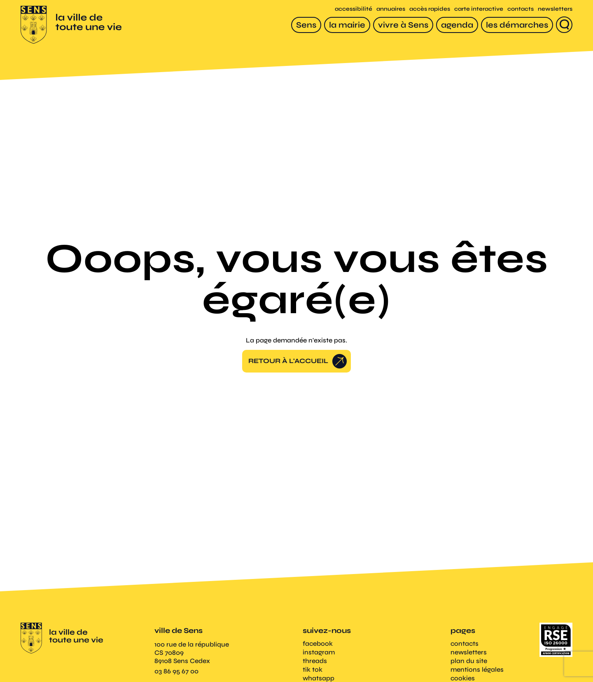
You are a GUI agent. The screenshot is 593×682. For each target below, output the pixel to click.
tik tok (312, 670)
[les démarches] (517, 25)
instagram (319, 653)
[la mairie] (347, 25)
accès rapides (429, 9)
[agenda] (457, 25)
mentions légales (477, 670)
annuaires (390, 9)
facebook (318, 644)
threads (315, 662)
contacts (520, 9)
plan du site (469, 662)
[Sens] (306, 25)
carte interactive (478, 9)
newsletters (555, 9)
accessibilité (353, 9)
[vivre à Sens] (403, 25)
